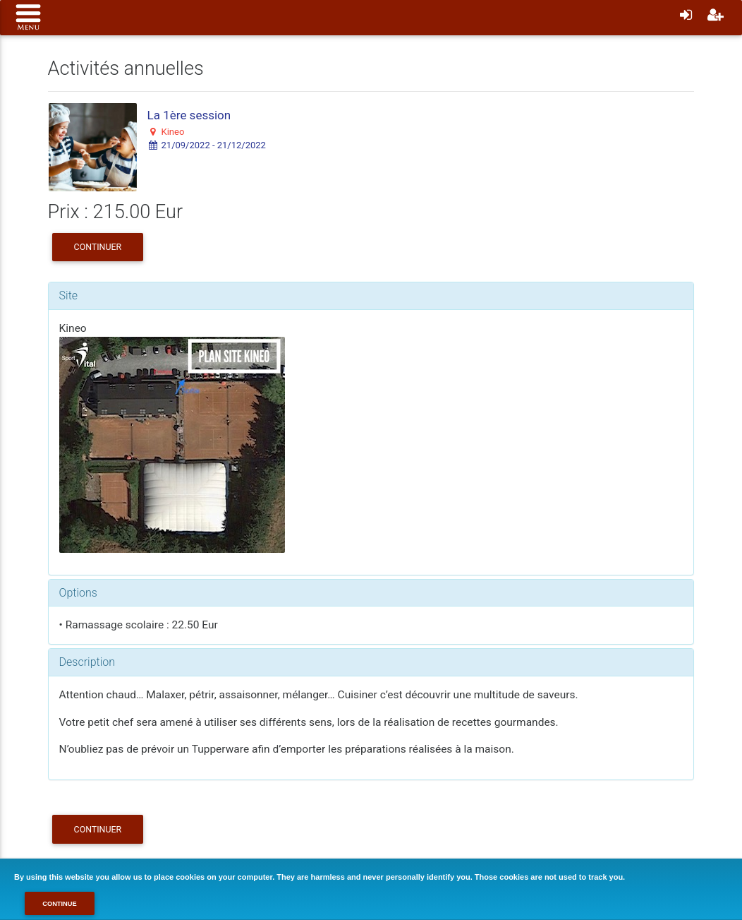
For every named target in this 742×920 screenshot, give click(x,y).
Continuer (98, 246)
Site (68, 295)
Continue (59, 903)
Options (78, 592)
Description (87, 662)
